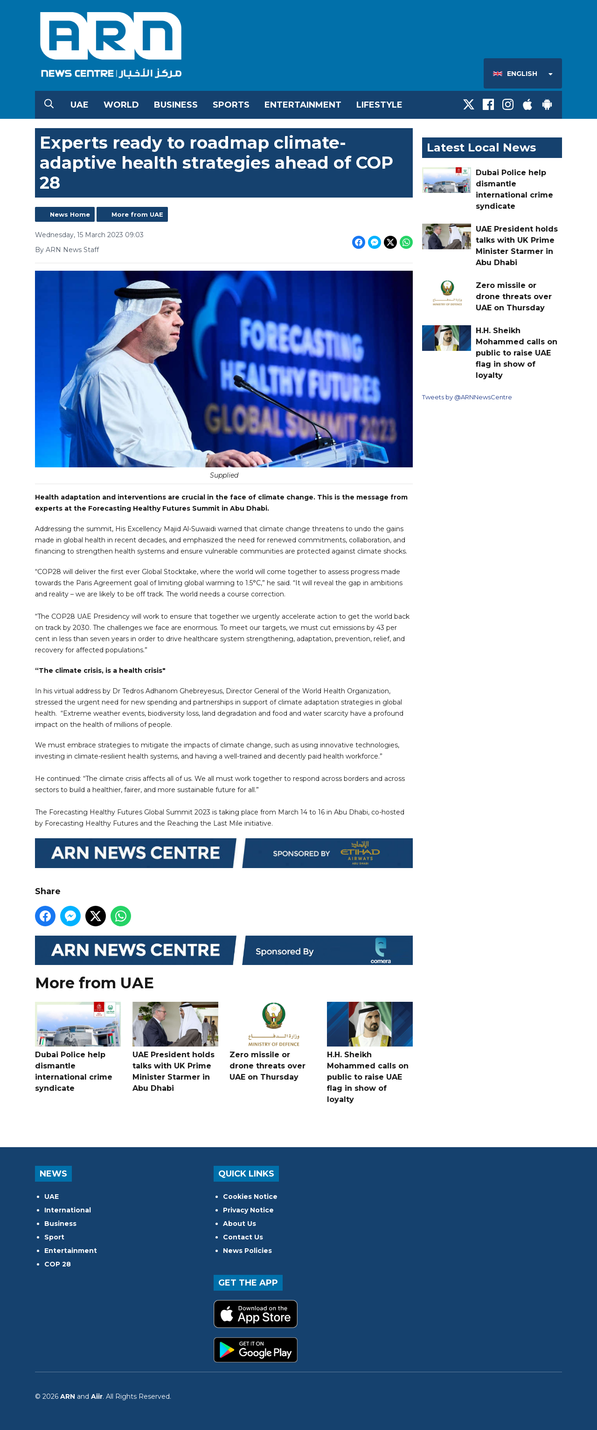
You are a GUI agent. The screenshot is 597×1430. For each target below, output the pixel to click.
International (67, 1210)
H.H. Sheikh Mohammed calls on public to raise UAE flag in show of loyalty (370, 1053)
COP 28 (57, 1264)
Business (176, 105)
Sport (54, 1237)
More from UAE (137, 214)
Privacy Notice (248, 1210)
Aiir (97, 1396)
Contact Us (243, 1237)
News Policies (247, 1250)
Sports (231, 105)
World (121, 105)
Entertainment (302, 105)
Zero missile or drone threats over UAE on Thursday (272, 1041)
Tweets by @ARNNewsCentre (467, 397)
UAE (79, 105)
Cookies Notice (250, 1196)
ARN (67, 1396)
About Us (239, 1223)
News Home (70, 214)
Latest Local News (481, 147)
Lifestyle (379, 105)
